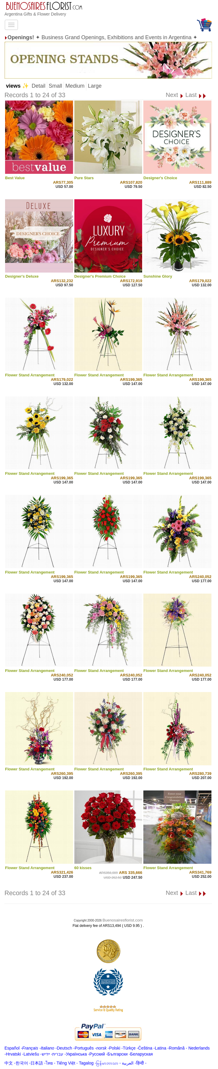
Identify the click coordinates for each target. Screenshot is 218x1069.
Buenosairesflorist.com (122, 920)
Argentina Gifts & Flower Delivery (35, 14)
